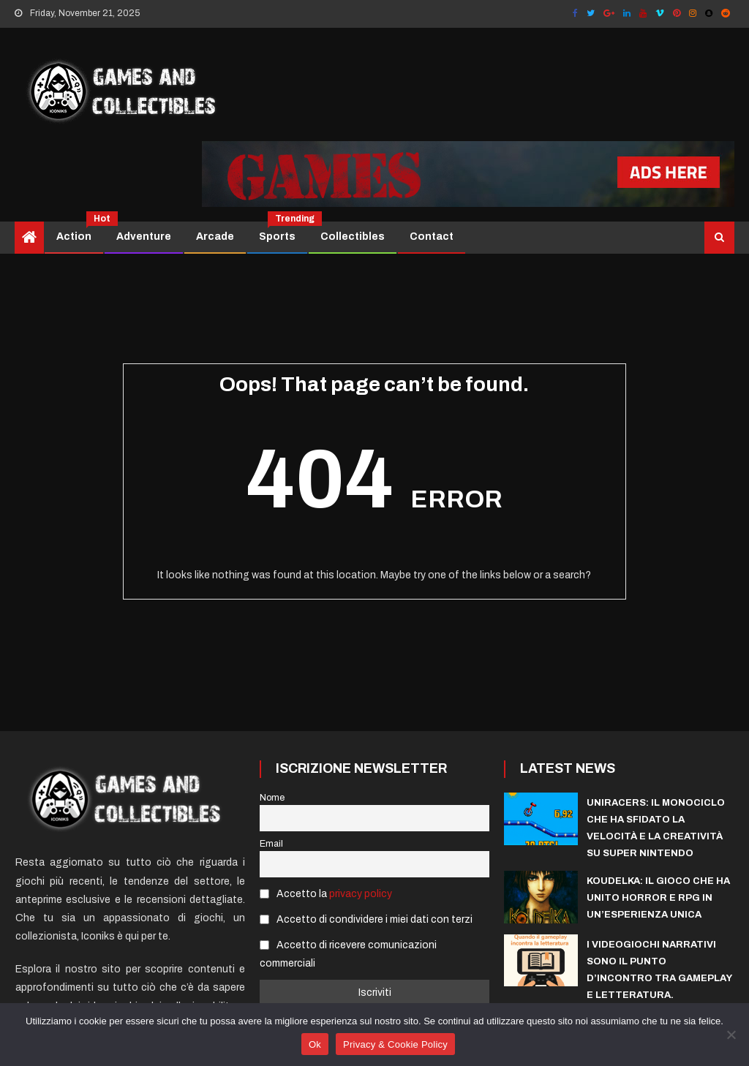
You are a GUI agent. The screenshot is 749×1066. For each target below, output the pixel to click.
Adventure (143, 236)
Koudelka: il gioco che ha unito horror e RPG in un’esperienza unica (658, 898)
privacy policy (360, 893)
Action (79, 232)
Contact (431, 236)
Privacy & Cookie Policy (395, 1044)
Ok (315, 1044)
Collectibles (352, 236)
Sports (282, 232)
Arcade (215, 236)
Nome (272, 798)
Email (271, 844)
